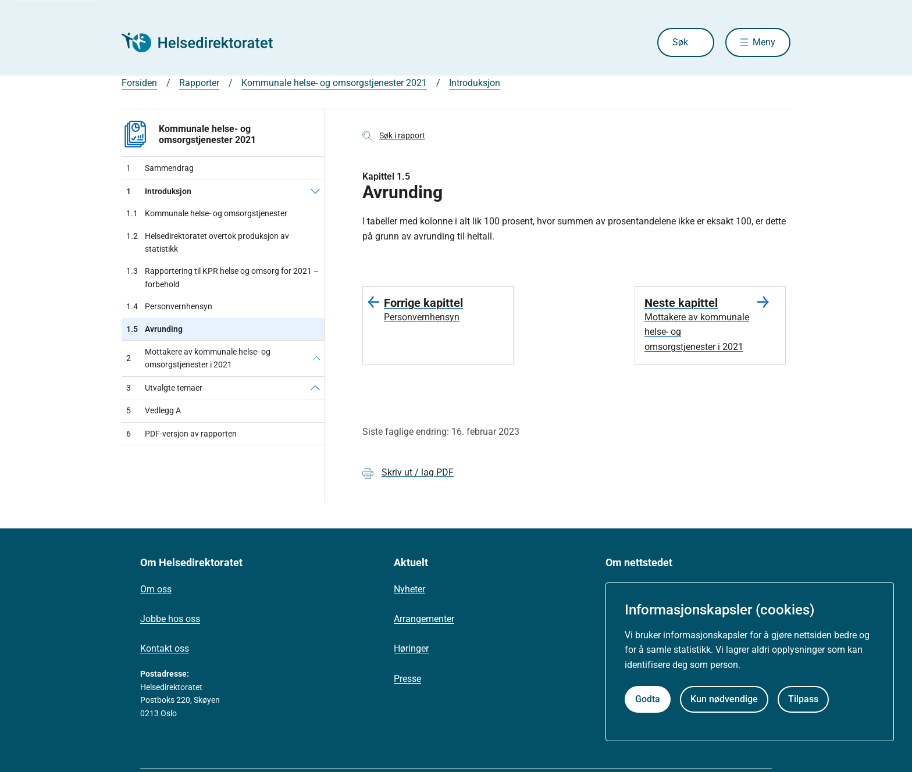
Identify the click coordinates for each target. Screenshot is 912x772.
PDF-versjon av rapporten (181, 433)
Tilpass (803, 699)
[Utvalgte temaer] (315, 387)
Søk (680, 42)
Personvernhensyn (169, 306)
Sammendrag (160, 168)
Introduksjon (474, 82)
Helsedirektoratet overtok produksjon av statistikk (207, 243)
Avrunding (154, 329)
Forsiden (139, 82)
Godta (647, 699)
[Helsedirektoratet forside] (205, 42)
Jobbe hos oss (170, 618)
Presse (407, 678)
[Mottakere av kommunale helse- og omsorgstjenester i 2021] (316, 358)
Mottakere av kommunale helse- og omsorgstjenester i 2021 (198, 358)
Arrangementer (424, 618)
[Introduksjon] (315, 191)
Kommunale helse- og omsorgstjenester (206, 213)
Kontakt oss (164, 648)
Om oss (156, 589)
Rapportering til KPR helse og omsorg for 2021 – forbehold (222, 278)
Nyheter (409, 589)
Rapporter (199, 82)
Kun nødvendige (724, 699)
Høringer (411, 648)
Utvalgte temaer (164, 387)
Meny (764, 42)
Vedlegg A (153, 410)
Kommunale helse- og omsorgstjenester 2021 (334, 82)
